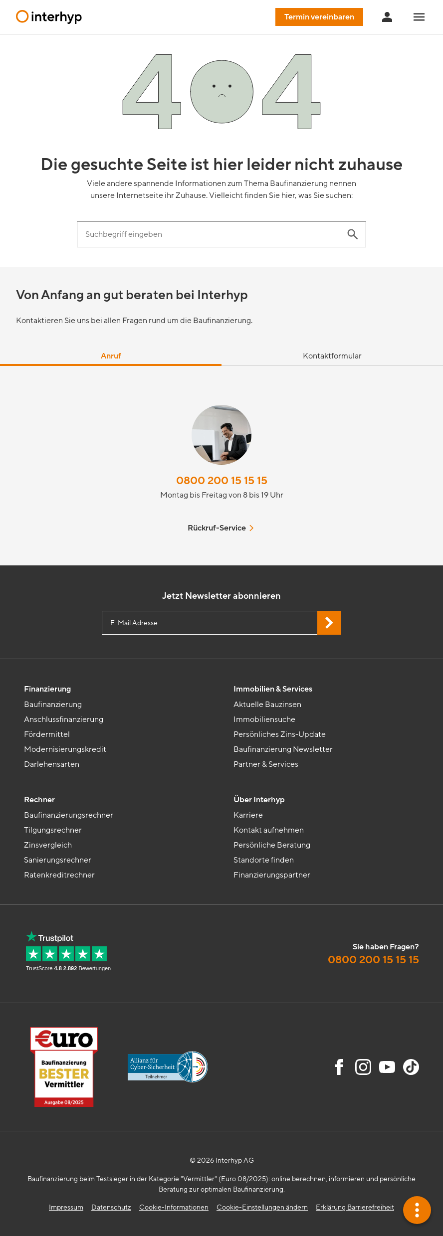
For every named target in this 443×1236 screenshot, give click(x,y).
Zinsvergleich (48, 845)
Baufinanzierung (53, 704)
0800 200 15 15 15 (221, 481)
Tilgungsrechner (53, 830)
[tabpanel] (221, 465)
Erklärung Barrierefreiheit (355, 1207)
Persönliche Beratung (271, 845)
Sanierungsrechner (57, 860)
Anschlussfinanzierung (63, 719)
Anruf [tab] (111, 356)
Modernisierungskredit (65, 749)
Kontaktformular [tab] (332, 356)
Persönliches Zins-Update (279, 734)
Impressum (66, 1207)
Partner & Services (265, 764)
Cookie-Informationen (174, 1207)
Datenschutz (111, 1207)
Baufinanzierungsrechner (68, 815)
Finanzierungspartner (271, 875)
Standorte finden (263, 860)
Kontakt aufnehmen (268, 830)
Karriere (248, 815)
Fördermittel (47, 734)
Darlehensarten (51, 764)
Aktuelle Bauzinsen (267, 704)
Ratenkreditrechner (59, 875)
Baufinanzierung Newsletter (283, 749)
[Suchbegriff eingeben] (211, 234)
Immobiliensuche (264, 719)
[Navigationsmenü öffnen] (419, 17)
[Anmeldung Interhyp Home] (387, 17)
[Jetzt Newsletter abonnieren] (329, 623)
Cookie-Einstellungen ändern (262, 1207)
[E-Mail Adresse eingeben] (221, 623)
